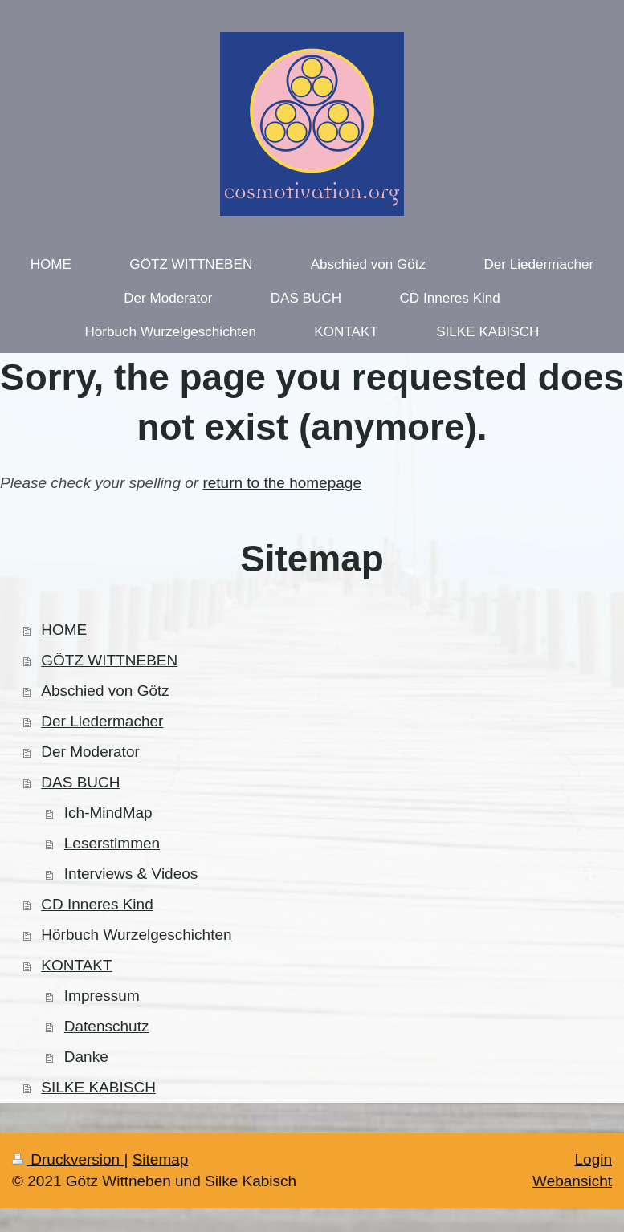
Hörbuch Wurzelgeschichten (136, 934)
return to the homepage (281, 482)
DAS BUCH (80, 782)
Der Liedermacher (102, 721)
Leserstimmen (112, 843)
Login (594, 1159)
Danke (86, 1056)
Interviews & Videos (131, 873)
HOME (64, 629)
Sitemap (161, 1159)
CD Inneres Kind (97, 904)
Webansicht (572, 1181)
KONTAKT (76, 965)
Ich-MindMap (108, 812)
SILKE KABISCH (98, 1087)
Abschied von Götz (105, 690)
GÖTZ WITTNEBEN (109, 660)
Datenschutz (106, 1026)
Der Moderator (90, 751)
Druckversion (68, 1159)
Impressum (102, 995)
